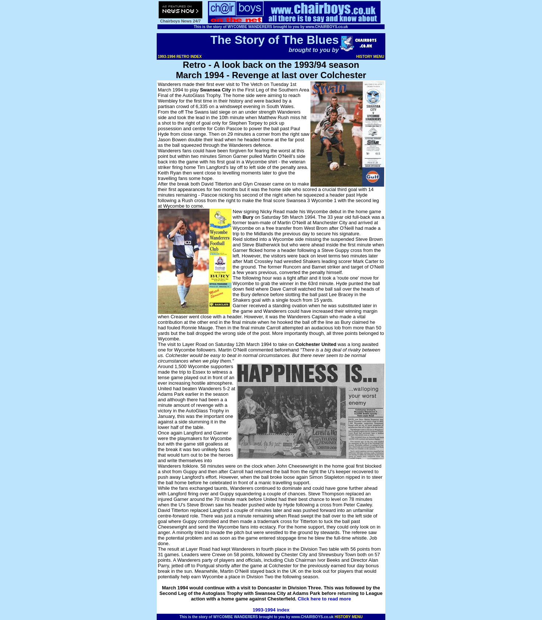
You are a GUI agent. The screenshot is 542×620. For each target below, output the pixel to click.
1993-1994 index (271, 610)
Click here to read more (324, 599)
